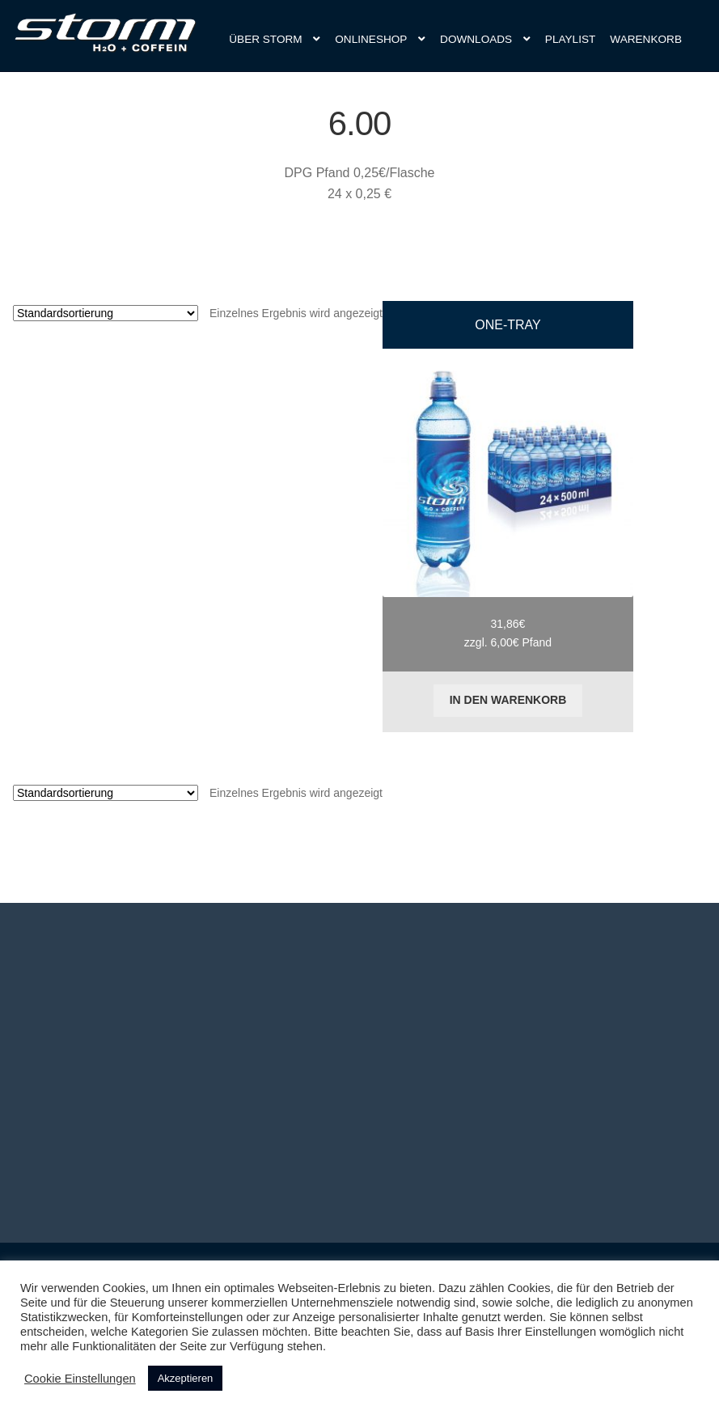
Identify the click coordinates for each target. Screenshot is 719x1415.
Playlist (570, 39)
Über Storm (265, 39)
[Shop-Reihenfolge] (105, 313)
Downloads (476, 39)
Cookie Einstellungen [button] (80, 1378)
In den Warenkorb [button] (508, 699)
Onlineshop (371, 39)
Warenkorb (646, 39)
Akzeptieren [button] (186, 1378)
